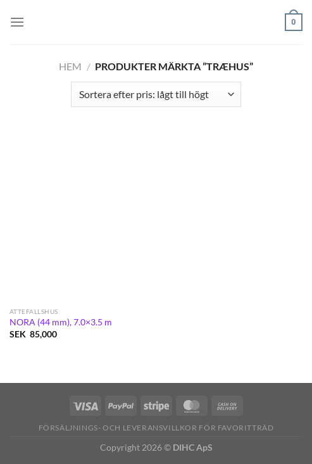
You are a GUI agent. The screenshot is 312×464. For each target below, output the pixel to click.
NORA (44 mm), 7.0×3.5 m (60, 322)
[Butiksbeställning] (156, 94)
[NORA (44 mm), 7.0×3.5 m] (79, 216)
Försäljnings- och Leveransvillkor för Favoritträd (156, 427)
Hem (70, 66)
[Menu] (17, 21)
